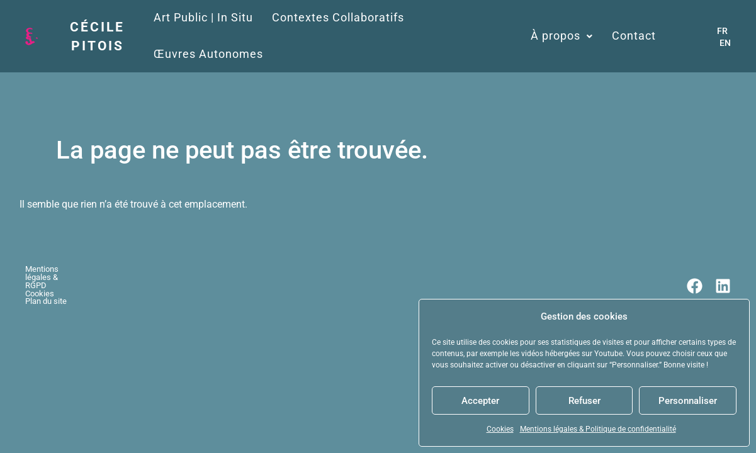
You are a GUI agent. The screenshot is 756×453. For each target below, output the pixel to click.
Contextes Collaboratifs (350, 17)
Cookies (500, 429)
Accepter (480, 400)
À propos (587, 17)
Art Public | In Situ (215, 17)
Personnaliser (687, 400)
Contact (660, 17)
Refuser (584, 400)
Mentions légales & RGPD (70, 237)
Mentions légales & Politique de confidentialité (598, 429)
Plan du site (201, 237)
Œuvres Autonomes (489, 17)
